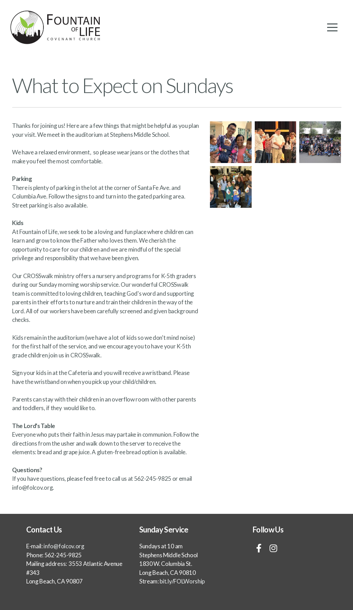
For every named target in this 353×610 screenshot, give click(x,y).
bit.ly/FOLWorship (182, 581)
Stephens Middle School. (140, 134)
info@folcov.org (32, 487)
